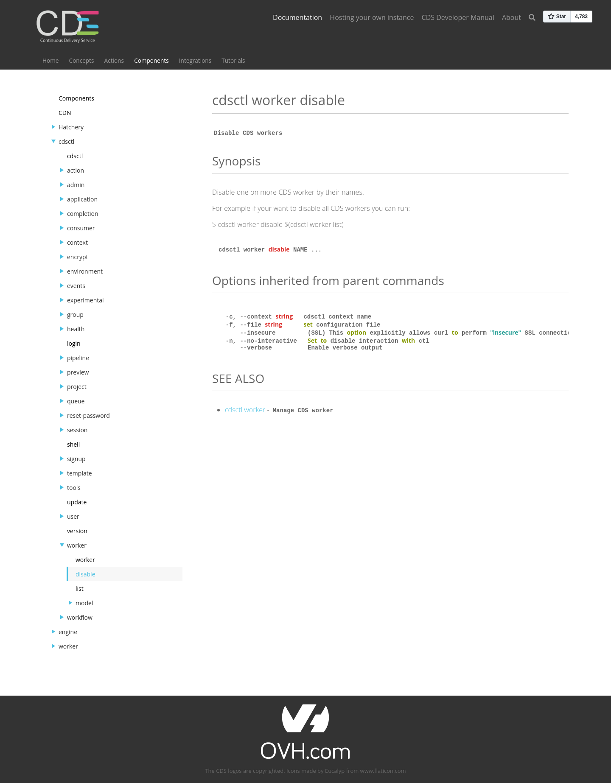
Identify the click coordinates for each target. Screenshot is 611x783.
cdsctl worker (245, 411)
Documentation (297, 17)
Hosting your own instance (372, 17)
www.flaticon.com (383, 771)
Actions (114, 60)
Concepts (81, 60)
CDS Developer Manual (458, 17)
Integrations (195, 60)
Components (151, 60)
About (511, 17)
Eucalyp (335, 771)
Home (50, 60)
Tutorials (233, 60)
